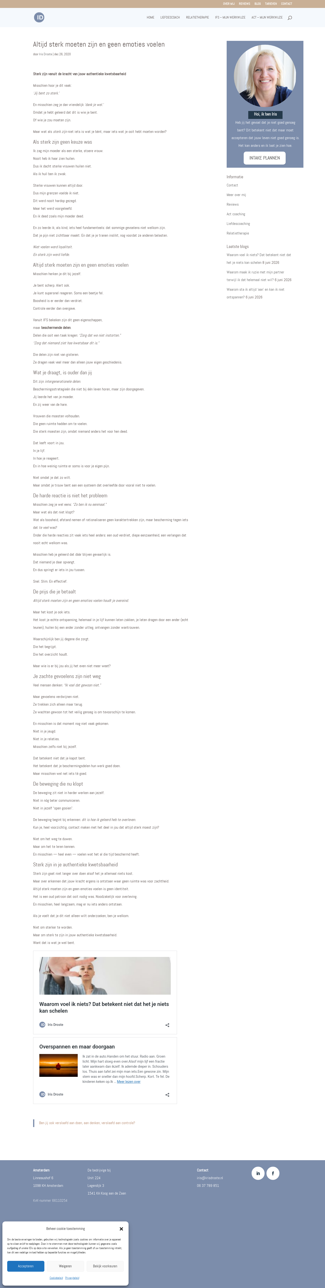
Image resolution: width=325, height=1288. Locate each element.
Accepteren (26, 1266)
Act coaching (236, 214)
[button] (121, 1228)
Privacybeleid (72, 1278)
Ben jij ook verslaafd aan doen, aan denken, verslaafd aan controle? (87, 1123)
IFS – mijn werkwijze (230, 17)
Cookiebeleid (56, 1278)
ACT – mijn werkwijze (267, 17)
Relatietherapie (197, 17)
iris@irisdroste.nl (210, 1178)
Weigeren (65, 1266)
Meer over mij (236, 195)
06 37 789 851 (208, 1185)
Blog (257, 4)
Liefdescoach (170, 17)
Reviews (244, 4)
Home (150, 17)
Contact (286, 4)
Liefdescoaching (238, 224)
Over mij (229, 4)
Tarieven (271, 4)
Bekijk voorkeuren (105, 1266)
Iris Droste (45, 54)
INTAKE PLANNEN (264, 158)
